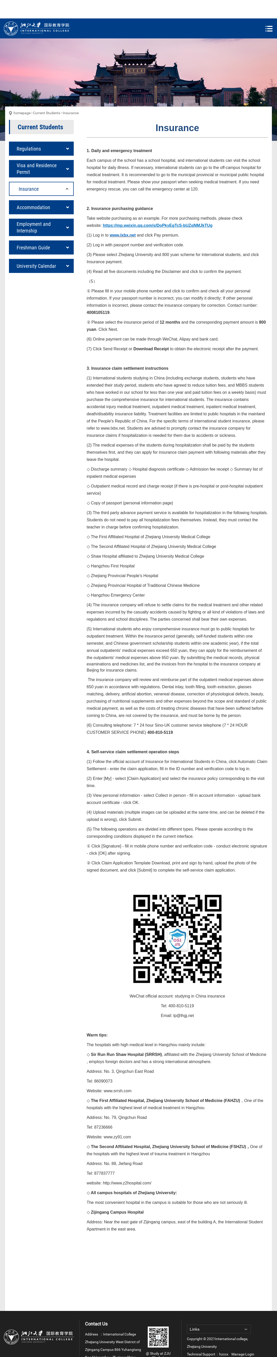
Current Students (46, 94)
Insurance (71, 94)
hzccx (223, 1336)
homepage (22, 94)
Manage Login (242, 1336)
